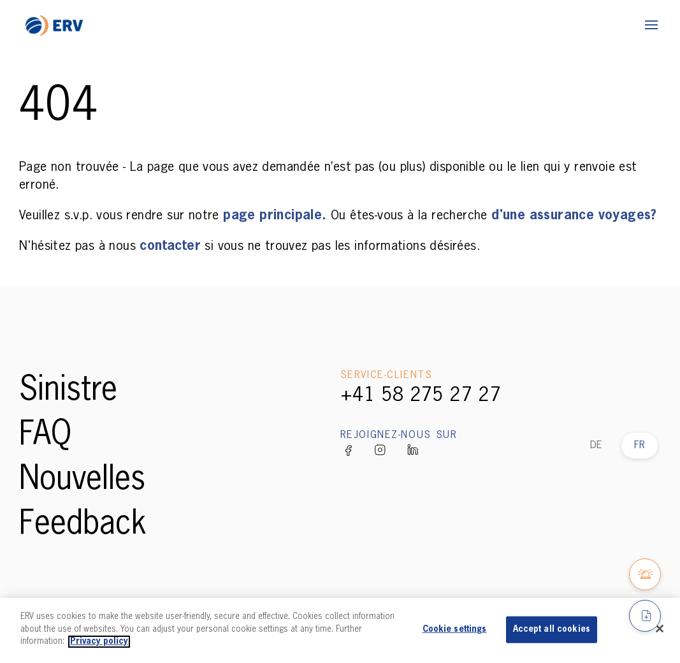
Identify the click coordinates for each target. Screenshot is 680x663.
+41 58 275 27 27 (420, 395)
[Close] (660, 629)
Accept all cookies (551, 629)
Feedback (83, 525)
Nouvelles (82, 480)
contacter (172, 246)
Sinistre (68, 391)
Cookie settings (455, 629)
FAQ (45, 435)
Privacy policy (99, 642)
